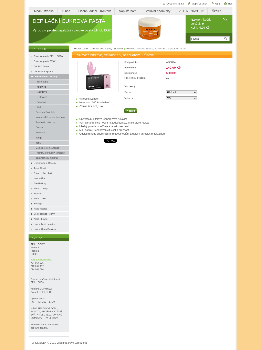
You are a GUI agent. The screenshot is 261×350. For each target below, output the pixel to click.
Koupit (130, 110)
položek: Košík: (201, 23)
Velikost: (129, 98)
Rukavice (118, 48)
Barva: (128, 92)
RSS (217, 3)
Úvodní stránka (175, 3)
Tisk (230, 3)
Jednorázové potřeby (101, 48)
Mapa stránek (199, 3)
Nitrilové (130, 48)
